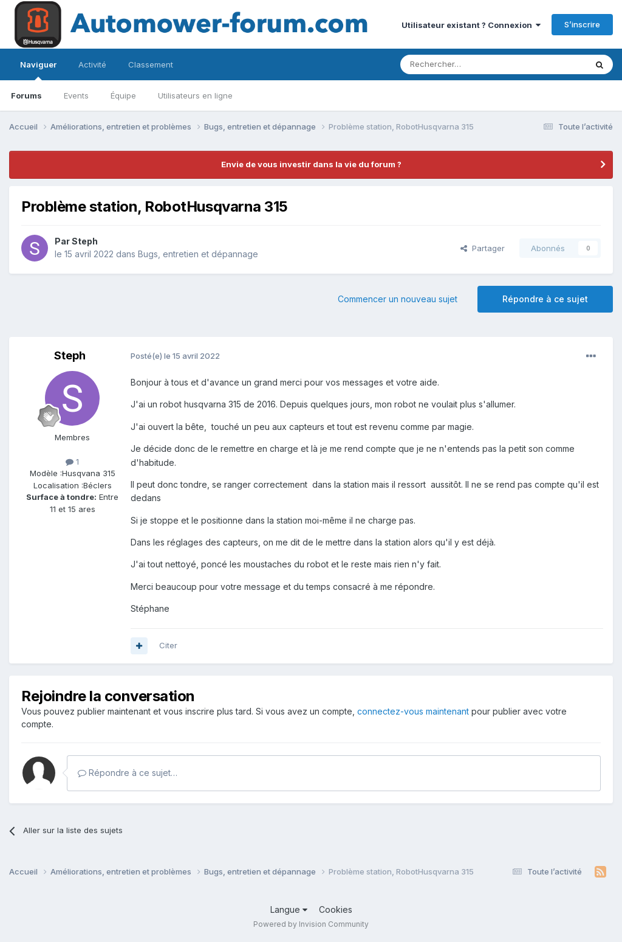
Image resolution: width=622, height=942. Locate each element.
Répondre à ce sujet (545, 299)
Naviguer (38, 70)
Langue (288, 909)
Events (76, 95)
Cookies (335, 909)
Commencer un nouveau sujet (397, 299)
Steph (85, 241)
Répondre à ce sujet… (127, 772)
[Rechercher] (466, 64)
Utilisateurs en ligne (195, 95)
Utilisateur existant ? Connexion (471, 25)
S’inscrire (582, 24)
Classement (150, 64)
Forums (26, 95)
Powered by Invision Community (311, 924)
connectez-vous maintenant (413, 711)
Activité (92, 64)
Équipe (123, 95)
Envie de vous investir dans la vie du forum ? (311, 164)
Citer (168, 645)
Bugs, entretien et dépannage (198, 254)
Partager (482, 248)
